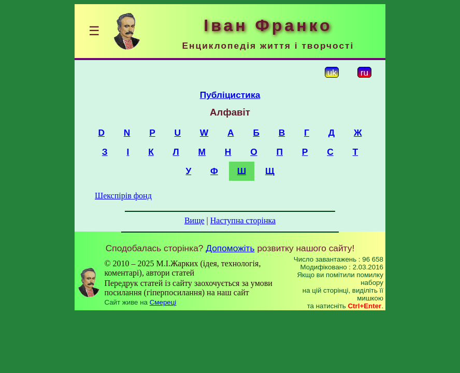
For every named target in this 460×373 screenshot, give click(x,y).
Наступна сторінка (243, 220)
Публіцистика (230, 95)
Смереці (163, 302)
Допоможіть (230, 248)
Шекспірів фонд (123, 195)
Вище (194, 220)
